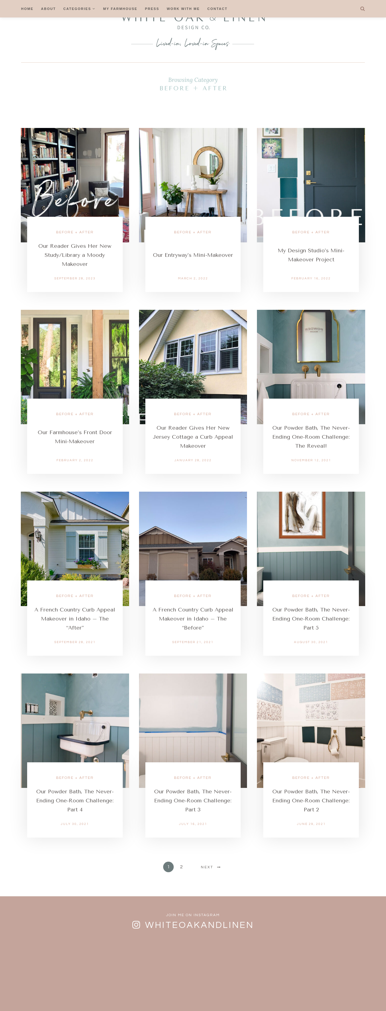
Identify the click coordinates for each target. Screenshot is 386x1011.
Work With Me (183, 9)
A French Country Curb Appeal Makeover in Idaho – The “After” (74, 618)
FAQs (138, 994)
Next (207, 867)
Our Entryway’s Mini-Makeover (193, 255)
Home (27, 9)
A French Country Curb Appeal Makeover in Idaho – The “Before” (193, 618)
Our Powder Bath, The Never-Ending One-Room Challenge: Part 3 (193, 800)
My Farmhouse (120, 9)
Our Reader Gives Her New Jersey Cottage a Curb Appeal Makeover (193, 437)
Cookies (196, 994)
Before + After (75, 232)
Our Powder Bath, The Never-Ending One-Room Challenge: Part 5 (311, 618)
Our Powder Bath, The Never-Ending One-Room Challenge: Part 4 (75, 800)
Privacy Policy (235, 994)
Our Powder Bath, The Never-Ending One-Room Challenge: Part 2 (311, 800)
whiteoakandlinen (199, 925)
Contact (217, 9)
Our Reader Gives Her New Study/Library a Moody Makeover (74, 255)
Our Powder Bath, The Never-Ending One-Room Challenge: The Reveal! (311, 437)
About (48, 9)
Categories (77, 9)
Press (152, 9)
